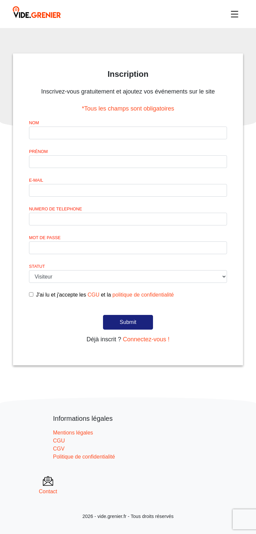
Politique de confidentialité (84, 457)
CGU (94, 295)
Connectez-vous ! (146, 339)
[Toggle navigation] (234, 14)
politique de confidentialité (143, 295)
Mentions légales (73, 432)
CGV (59, 449)
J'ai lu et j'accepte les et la (105, 295)
